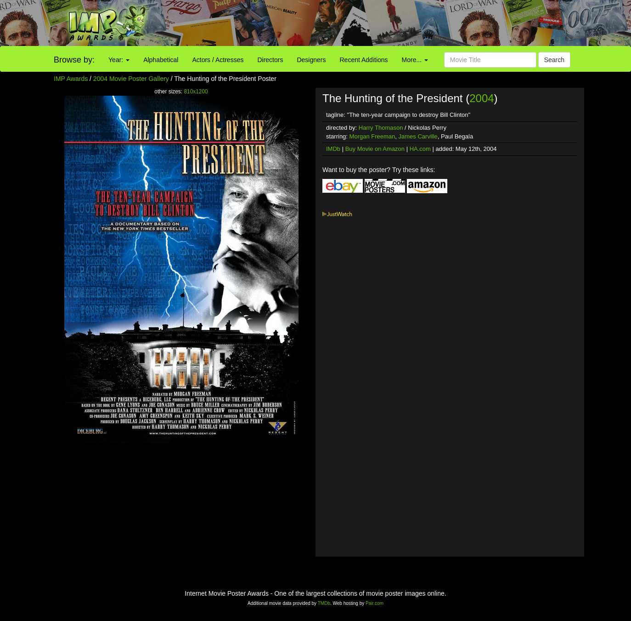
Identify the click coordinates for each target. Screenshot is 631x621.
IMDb (333, 148)
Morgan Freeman (372, 136)
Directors (270, 59)
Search (554, 59)
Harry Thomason (381, 127)
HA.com (420, 148)
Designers (311, 59)
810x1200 (196, 91)
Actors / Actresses (217, 59)
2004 (481, 98)
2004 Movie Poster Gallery (131, 78)
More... (415, 59)
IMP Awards (71, 78)
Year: (119, 59)
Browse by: (74, 59)
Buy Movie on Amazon (375, 148)
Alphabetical (160, 59)
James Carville (418, 136)
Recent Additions (364, 59)
